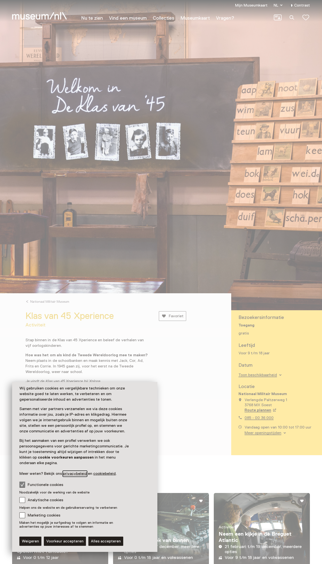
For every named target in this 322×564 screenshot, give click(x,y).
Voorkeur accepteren (65, 541)
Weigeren (30, 541)
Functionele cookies (41, 484)
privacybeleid (75, 473)
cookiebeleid (104, 473)
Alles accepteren (106, 541)
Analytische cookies (45, 500)
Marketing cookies (44, 515)
